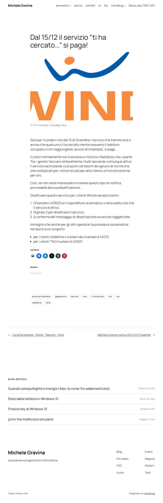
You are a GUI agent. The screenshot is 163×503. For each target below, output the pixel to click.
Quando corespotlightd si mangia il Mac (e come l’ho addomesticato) (59, 388)
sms (85, 296)
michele (44, 124)
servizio (74, 296)
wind (48, 302)
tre (117, 296)
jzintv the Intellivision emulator (31, 419)
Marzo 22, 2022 (147, 398)
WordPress (149, 493)
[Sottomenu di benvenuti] (70, 5)
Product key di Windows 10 (27, 409)
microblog (55, 124)
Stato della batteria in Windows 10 (33, 399)
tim (110, 296)
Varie (64, 124)
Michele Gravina (20, 5)
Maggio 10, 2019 (147, 419)
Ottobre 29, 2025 (146, 388)
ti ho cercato (97, 296)
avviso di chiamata (41, 296)
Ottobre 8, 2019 (147, 408)
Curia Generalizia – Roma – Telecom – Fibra (38, 335)
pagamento (61, 296)
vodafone (36, 302)
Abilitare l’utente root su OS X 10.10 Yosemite (124, 335)
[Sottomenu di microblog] (124, 5)
